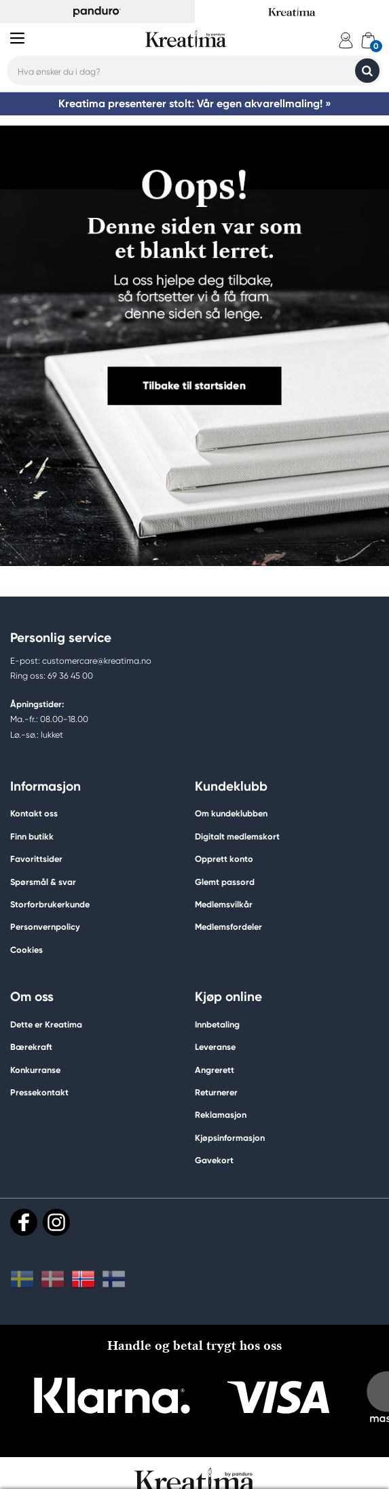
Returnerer (216, 1092)
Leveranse (215, 1047)
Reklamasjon (220, 1115)
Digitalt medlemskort (237, 836)
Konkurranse (35, 1070)
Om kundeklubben (231, 813)
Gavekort (214, 1160)
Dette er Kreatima (46, 1024)
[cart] (368, 40)
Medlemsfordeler (228, 927)
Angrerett (214, 1070)
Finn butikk (32, 836)
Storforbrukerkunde (50, 904)
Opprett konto (224, 859)
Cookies (26, 950)
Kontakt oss (34, 813)
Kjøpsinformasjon (230, 1138)
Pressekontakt (39, 1092)
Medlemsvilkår (224, 904)
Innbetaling (217, 1024)
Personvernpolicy (45, 927)
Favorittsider (36, 859)
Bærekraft (31, 1047)
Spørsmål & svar (43, 882)
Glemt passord (225, 882)
